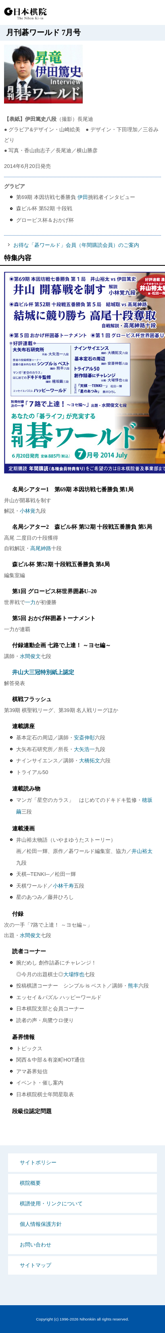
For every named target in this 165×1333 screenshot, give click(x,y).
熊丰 (133, 986)
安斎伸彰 (84, 738)
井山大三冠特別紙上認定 (43, 672)
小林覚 (28, 511)
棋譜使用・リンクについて (51, 1204)
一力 (30, 602)
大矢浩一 (84, 749)
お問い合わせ (35, 1245)
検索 (117, 13)
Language (133, 13)
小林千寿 (63, 886)
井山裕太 (142, 851)
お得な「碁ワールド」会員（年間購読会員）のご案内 (76, 245)
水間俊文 (30, 656)
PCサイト (103, 13)
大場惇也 (73, 974)
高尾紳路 (40, 548)
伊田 (82, 197)
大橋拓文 (89, 761)
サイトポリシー (38, 1162)
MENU (152, 13)
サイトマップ (35, 1265)
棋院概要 (30, 1183)
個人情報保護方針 (41, 1224)
